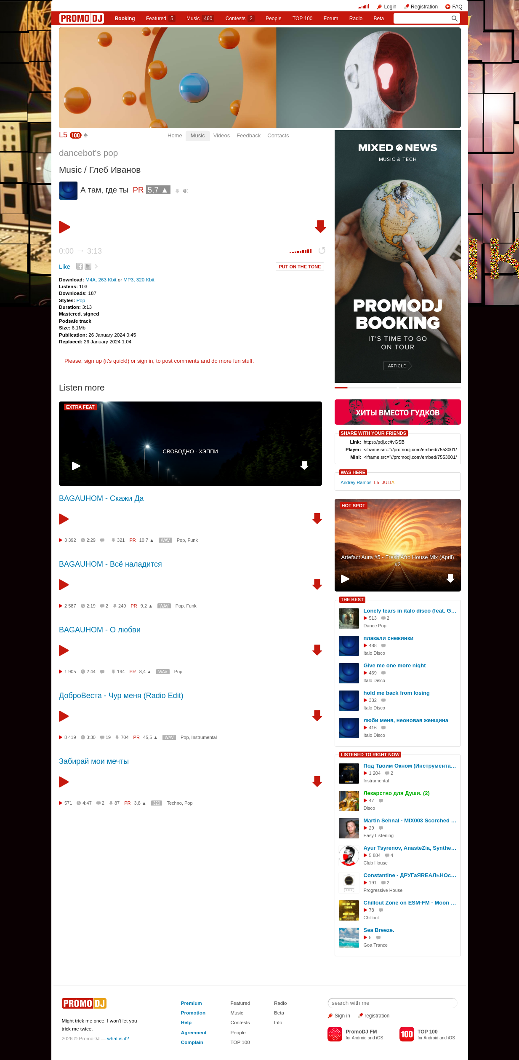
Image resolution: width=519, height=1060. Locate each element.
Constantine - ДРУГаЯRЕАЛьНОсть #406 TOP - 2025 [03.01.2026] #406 (411, 875)
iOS (379, 1038)
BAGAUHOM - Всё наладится (110, 564)
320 (156, 803)
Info (278, 1022)
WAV (165, 540)
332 (373, 700)
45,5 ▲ (150, 737)
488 (373, 645)
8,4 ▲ (145, 671)
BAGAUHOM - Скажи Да (101, 498)
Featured (161, 18)
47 (371, 800)
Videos (221, 135)
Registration (424, 6)
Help (186, 1022)
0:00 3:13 (80, 251)
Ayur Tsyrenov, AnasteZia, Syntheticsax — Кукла (411, 848)
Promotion (193, 1012)
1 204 (375, 773)
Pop (81, 300)
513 (373, 618)
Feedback (249, 135)
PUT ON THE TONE (300, 266)
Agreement (194, 1032)
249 (122, 605)
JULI (388, 482)
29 (371, 827)
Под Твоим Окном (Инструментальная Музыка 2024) (411, 765)
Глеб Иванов (115, 169)
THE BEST (352, 599)
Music (200, 18)
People (273, 18)
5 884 (375, 855)
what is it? (118, 1038)
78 (371, 910)
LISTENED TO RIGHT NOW (370, 754)
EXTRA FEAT (80, 407)
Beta (379, 18)
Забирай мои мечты (94, 761)
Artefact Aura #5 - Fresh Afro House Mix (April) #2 (397, 560)
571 (68, 803)
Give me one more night (395, 665)
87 (117, 803)
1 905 (70, 671)
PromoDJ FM (361, 1032)
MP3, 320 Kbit (138, 279)
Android (359, 1038)
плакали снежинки (389, 638)
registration (377, 1015)
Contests (240, 1022)
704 (124, 737)
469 (373, 672)
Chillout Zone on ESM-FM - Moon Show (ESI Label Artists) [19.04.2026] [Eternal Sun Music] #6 (411, 902)
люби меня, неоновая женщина (406, 720)
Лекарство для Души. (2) (397, 793)
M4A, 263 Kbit (101, 279)
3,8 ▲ (140, 803)
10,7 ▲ (146, 540)
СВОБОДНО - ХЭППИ (190, 451)
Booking (125, 18)
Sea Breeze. (379, 930)
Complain (192, 1042)
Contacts (278, 135)
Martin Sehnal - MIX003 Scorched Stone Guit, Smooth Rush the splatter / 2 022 (411, 820)
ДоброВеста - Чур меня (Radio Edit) (121, 695)
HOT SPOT (353, 505)
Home (175, 135)
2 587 (70, 605)
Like (64, 266)
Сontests (240, 18)
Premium (191, 1003)
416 (373, 727)
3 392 (70, 540)
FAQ (457, 6)
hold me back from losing (397, 693)
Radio (355, 18)
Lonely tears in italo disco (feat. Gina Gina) (411, 610)
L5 (63, 135)
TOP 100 (303, 18)
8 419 (70, 737)
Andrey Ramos (356, 482)
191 (373, 882)
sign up (93, 361)
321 (121, 540)
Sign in (342, 1015)
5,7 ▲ (158, 189)
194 (121, 671)
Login (390, 6)
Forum (331, 18)
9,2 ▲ (147, 605)
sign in (145, 361)
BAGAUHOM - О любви (100, 630)
